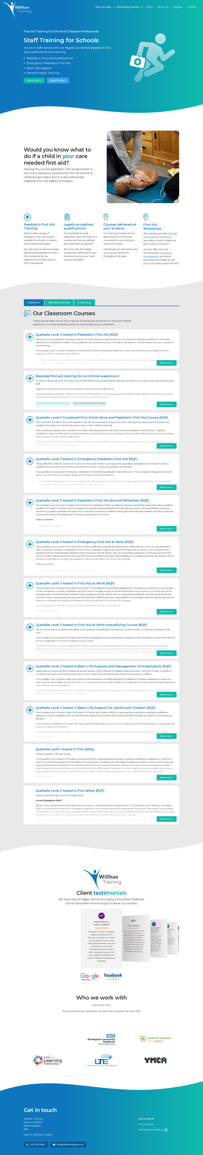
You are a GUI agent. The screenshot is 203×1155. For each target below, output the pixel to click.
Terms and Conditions (151, 1129)
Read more (165, 363)
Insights (177, 7)
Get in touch (33, 80)
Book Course (57, 80)
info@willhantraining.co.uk (70, 1144)
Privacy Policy (146, 1124)
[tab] (34, 302)
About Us (162, 7)
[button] (106, 7)
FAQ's (149, 7)
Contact (192, 7)
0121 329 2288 (37, 1144)
